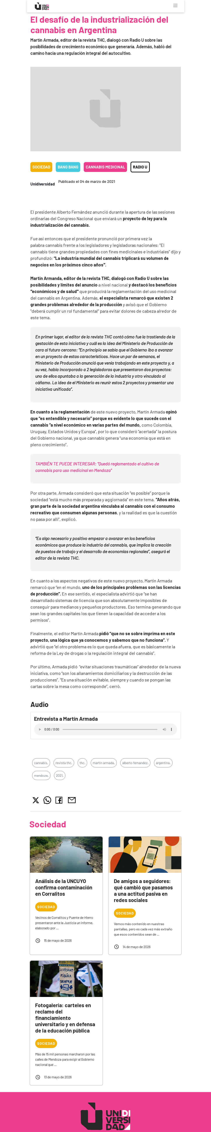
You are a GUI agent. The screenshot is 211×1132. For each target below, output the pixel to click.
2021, (59, 775)
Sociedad (41, 167)
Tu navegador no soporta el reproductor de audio (105, 729)
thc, (82, 763)
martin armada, (104, 763)
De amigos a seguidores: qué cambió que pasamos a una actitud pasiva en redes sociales (143, 890)
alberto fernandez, (135, 763)
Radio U (140, 167)
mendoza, (41, 775)
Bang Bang (68, 167)
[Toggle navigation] (175, 5)
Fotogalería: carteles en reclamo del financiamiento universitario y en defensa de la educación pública (65, 1017)
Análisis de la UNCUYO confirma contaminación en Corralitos (63, 887)
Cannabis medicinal (105, 167)
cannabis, (41, 763)
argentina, (163, 763)
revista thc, (64, 763)
